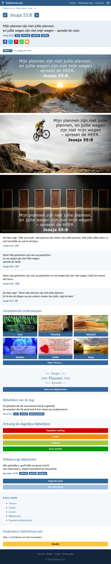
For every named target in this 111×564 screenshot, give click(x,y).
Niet (48, 373)
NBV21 (7, 51)
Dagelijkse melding (55, 430)
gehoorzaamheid (36, 414)
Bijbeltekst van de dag (18, 400)
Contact (57, 554)
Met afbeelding (55, 487)
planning (25, 35)
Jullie (44, 378)
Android (55, 442)
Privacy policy (68, 554)
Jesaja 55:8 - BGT (11, 245)
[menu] (108, 4)
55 (35, 8)
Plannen (56, 378)
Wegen (55, 373)
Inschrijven (99, 3)
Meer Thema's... (55, 362)
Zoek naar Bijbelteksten (55, 389)
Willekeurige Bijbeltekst (19, 459)
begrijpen (42, 473)
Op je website (55, 448)
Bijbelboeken (21, 8)
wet (16, 414)
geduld (32, 473)
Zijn (63, 373)
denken (45, 35)
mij (9, 537)
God (17, 35)
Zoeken (12, 507)
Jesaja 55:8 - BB (10, 300)
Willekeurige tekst (85, 3)
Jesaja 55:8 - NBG (11, 283)
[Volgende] (36, 15)
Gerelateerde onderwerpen (22, 311)
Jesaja (30, 8)
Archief (12, 512)
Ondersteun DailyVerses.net (22, 531)
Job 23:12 (7, 413)
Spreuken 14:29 (10, 473)
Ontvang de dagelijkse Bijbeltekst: (27, 424)
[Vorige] (5, 15)
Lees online (23, 50)
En (64, 382)
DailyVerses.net (9, 8)
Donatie (55, 544)
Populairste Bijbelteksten (20, 520)
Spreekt (57, 383)
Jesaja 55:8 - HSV (11, 266)
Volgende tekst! (55, 481)
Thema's (72, 3)
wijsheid (35, 35)
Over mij (40, 554)
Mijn (67, 378)
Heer (48, 382)
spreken (24, 414)
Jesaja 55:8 (8, 35)
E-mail (55, 436)
